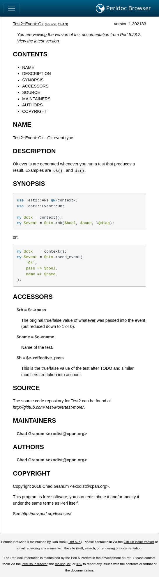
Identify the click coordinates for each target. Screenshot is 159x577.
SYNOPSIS (33, 80)
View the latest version (38, 41)
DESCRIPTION (36, 73)
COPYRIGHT (34, 111)
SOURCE (31, 92)
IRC (79, 564)
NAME (28, 67)
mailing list (63, 564)
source (51, 24)
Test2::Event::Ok (28, 24)
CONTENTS (30, 54)
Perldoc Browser (123, 8)
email (21, 548)
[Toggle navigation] (11, 8)
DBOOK (74, 542)
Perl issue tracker (34, 564)
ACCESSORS (35, 86)
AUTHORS (32, 105)
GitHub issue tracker (139, 542)
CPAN (62, 24)
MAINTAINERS (36, 99)
